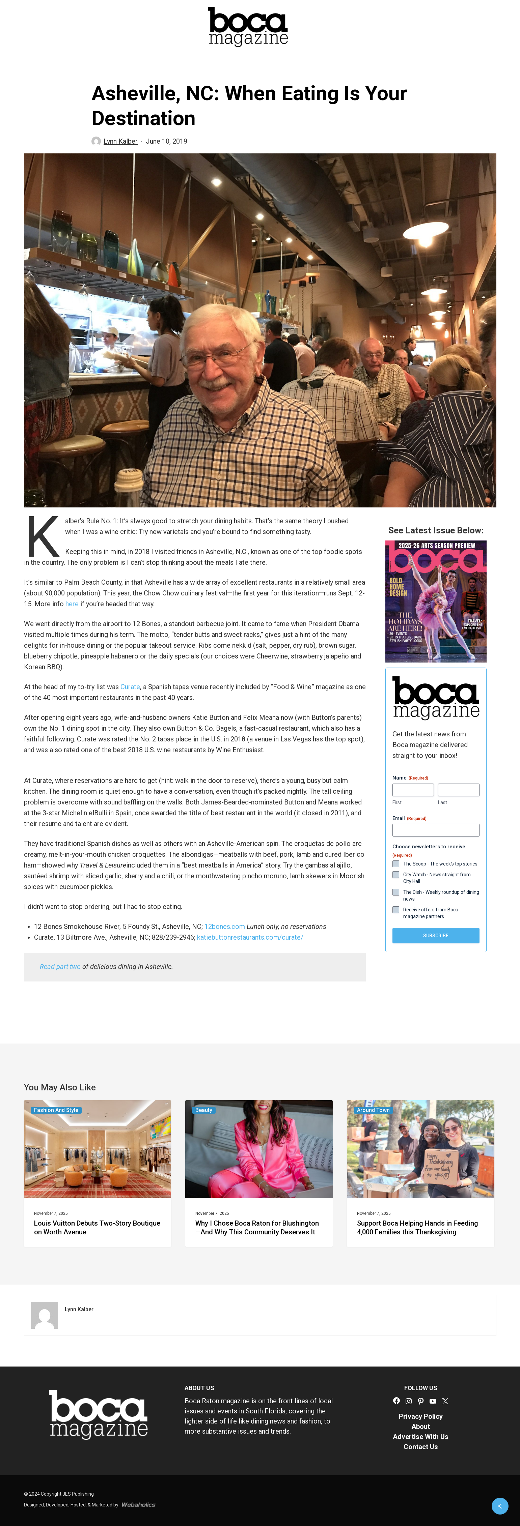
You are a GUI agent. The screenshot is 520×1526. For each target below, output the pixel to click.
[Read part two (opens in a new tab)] (60, 967)
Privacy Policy (421, 1416)
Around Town (373, 1110)
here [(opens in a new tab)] (72, 604)
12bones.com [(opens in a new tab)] (224, 926)
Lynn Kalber (121, 141)
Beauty (203, 1110)
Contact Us (421, 1447)
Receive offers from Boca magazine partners (430, 913)
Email (409, 819)
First (397, 802)
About (420, 1426)
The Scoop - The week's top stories (440, 864)
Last (442, 802)
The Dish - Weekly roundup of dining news (441, 895)
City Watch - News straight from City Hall (437, 878)
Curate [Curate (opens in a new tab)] (130, 687)
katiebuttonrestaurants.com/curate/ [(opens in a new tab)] (250, 937)
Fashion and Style (56, 1110)
